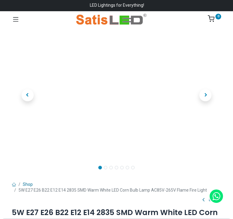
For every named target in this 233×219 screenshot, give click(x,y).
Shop (28, 184)
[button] (27, 95)
